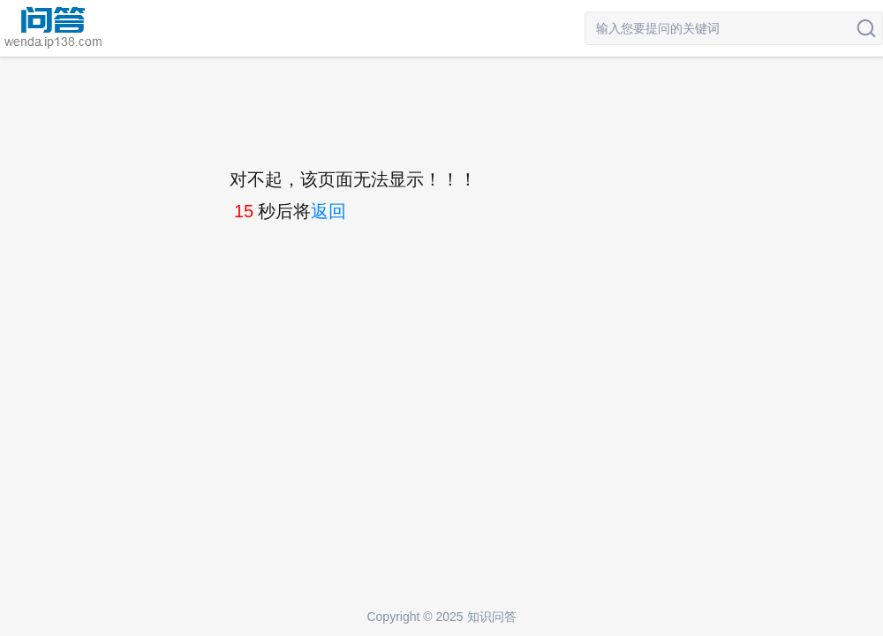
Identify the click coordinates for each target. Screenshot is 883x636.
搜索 (866, 28)
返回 (328, 211)
